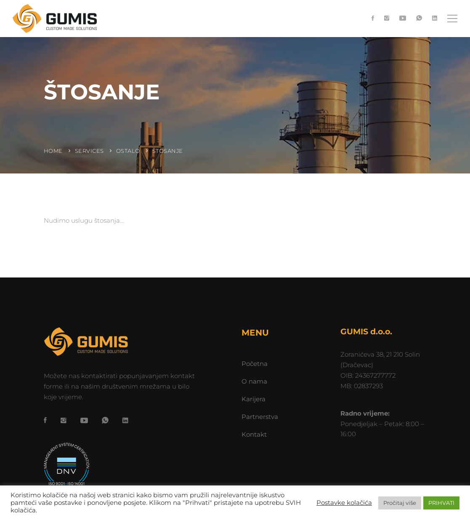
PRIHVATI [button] (441, 502)
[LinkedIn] (434, 18)
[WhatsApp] (419, 18)
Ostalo (128, 150)
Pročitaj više (399, 502)
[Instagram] (386, 18)
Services (89, 150)
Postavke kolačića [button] (344, 503)
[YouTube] (402, 18)
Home (53, 150)
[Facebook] (372, 18)
